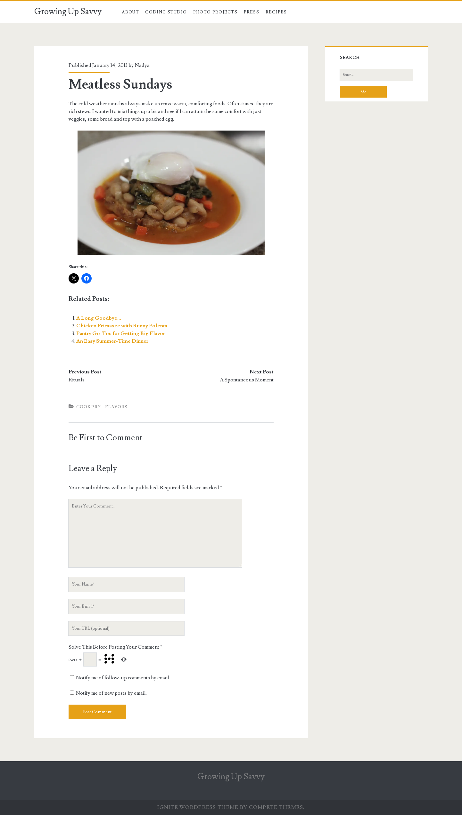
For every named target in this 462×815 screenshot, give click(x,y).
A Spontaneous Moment (247, 380)
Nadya (142, 65)
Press (252, 12)
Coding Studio (166, 12)
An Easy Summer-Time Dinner (112, 341)
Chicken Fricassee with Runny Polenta (121, 326)
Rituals (77, 380)
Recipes (276, 12)
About (130, 12)
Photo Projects (215, 12)
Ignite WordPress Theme (197, 807)
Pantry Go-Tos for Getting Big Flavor (120, 333)
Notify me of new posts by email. (111, 693)
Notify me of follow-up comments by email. (123, 678)
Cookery (88, 407)
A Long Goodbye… (98, 318)
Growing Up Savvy (68, 11)
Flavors (116, 407)
